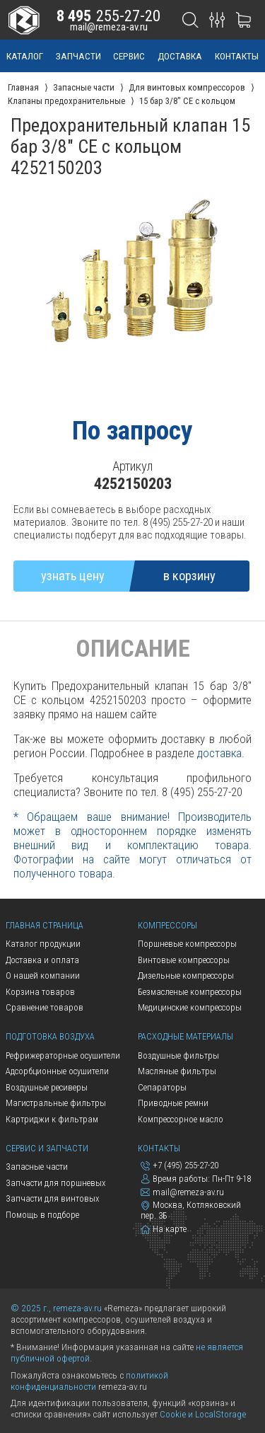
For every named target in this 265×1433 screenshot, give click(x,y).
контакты (237, 56)
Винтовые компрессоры (184, 960)
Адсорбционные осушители (57, 1071)
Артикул (132, 466)
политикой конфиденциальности (89, 1380)
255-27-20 (109, 15)
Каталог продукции (43, 943)
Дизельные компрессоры (186, 975)
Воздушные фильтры (178, 1055)
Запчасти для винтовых (52, 1198)
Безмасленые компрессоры (190, 991)
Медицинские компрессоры (190, 1007)
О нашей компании (43, 975)
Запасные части (37, 1166)
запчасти (78, 56)
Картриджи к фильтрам (52, 1119)
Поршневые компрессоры (187, 943)
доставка (180, 56)
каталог (24, 56)
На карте (164, 1229)
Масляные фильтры (177, 1071)
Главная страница (44, 925)
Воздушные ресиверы (47, 1087)
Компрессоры (167, 925)
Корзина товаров (40, 991)
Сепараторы (162, 1087)
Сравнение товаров (44, 1007)
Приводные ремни (173, 1103)
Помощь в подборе (42, 1214)
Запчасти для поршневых (55, 1183)
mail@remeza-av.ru (109, 27)
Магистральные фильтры (56, 1103)
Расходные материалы (185, 1036)
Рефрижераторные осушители (63, 1055)
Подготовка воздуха (50, 1036)
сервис (129, 56)
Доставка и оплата (42, 960)
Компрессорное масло (180, 1119)
